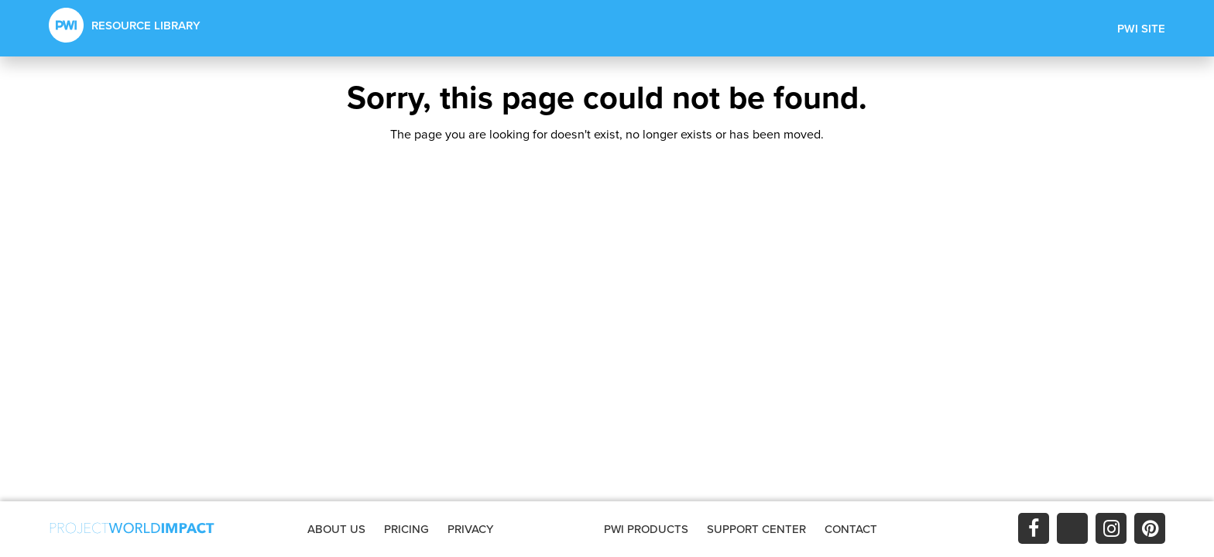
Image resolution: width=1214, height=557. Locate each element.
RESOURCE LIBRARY (125, 25)
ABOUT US (336, 529)
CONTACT (851, 529)
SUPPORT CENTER (756, 529)
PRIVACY (470, 529)
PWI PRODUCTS (646, 529)
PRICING (406, 529)
